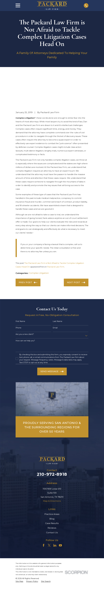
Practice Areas (51, 481)
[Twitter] (49, 512)
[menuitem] (19, 548)
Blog (51, 485)
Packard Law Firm (55, 234)
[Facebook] (43, 512)
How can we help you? (25, 308)
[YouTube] (60, 512)
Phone (18, 295)
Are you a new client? (25, 301)
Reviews (52, 495)
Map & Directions (52, 468)
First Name (20, 288)
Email (55, 295)
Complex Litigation (39, 240)
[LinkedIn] (54, 512)
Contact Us (52, 499)
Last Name (57, 288)
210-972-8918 (52, 441)
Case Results (52, 490)
